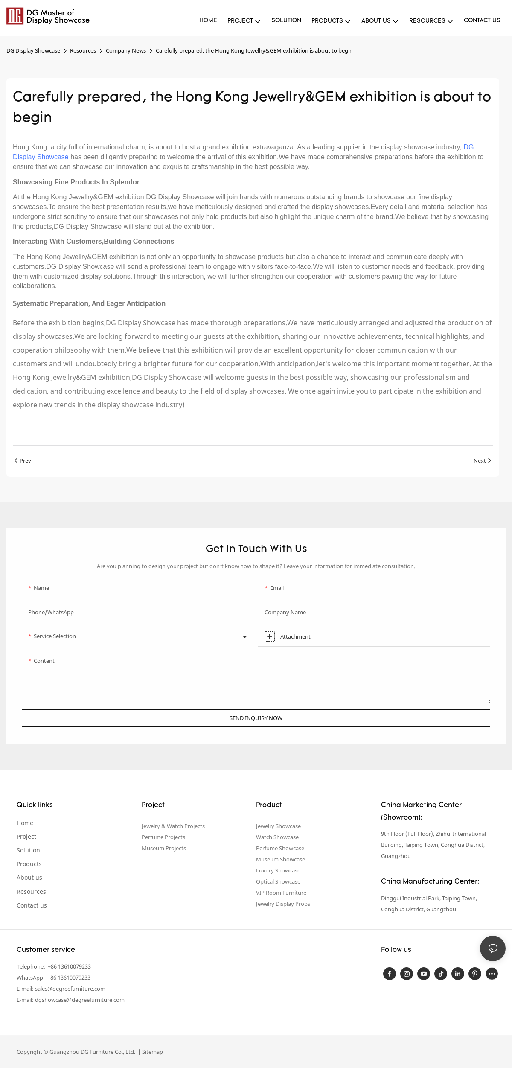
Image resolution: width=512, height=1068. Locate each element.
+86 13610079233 (69, 966)
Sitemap (152, 1052)
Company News (126, 50)
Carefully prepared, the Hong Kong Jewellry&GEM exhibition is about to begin (254, 50)
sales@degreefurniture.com (70, 988)
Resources (83, 50)
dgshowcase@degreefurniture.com (80, 1000)
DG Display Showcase (33, 50)
